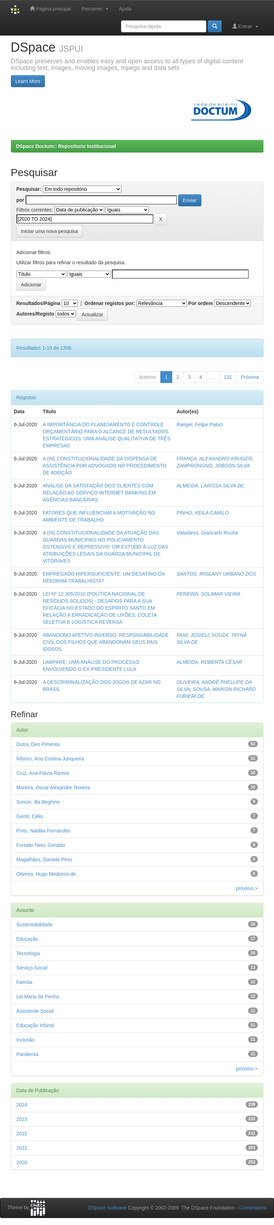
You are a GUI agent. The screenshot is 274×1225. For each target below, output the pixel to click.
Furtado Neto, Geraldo (40, 845)
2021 (21, 1148)
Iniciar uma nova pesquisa (49, 231)
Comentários (253, 1208)
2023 (21, 1119)
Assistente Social (35, 1011)
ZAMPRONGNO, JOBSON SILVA (213, 465)
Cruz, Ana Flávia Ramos (42, 773)
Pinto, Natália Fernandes (43, 831)
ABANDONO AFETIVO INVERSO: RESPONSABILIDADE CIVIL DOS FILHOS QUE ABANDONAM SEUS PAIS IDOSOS (106, 642)
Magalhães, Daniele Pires (44, 859)
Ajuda (125, 9)
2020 (21, 1162)
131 (228, 377)
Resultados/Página (38, 303)
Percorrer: (95, 9)
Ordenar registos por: (110, 303)
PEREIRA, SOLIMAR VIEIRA (208, 594)
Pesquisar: (29, 189)
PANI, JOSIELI (192, 635)
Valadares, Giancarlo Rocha (207, 533)
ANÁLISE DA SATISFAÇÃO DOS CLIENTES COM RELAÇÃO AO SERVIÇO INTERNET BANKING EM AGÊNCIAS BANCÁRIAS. (99, 493)
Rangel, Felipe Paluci (199, 424)
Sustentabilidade (34, 924)
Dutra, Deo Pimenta (38, 744)
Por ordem (200, 303)
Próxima (250, 377)
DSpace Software (107, 1208)
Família (24, 982)
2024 (21, 1105)
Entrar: (245, 26)
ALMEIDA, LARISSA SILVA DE (210, 485)
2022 (21, 1133)
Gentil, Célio (29, 816)
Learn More (28, 81)
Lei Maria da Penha (37, 996)
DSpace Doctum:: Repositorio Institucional (66, 146)
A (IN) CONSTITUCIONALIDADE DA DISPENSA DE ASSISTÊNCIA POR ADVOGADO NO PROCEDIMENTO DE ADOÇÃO (105, 465)
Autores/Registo (35, 314)
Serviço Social (32, 968)
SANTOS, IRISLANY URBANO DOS (216, 574)
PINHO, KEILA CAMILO (202, 513)
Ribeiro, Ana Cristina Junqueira (50, 758)
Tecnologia (28, 953)
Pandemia (27, 1054)
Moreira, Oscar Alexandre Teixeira (53, 787)
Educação (27, 939)
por (20, 200)
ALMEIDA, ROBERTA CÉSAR (209, 662)
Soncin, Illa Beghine (38, 802)
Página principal (50, 9)
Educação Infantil (35, 1025)
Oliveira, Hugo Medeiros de (46, 874)
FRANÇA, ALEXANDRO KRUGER (214, 458)
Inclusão (25, 1040)
